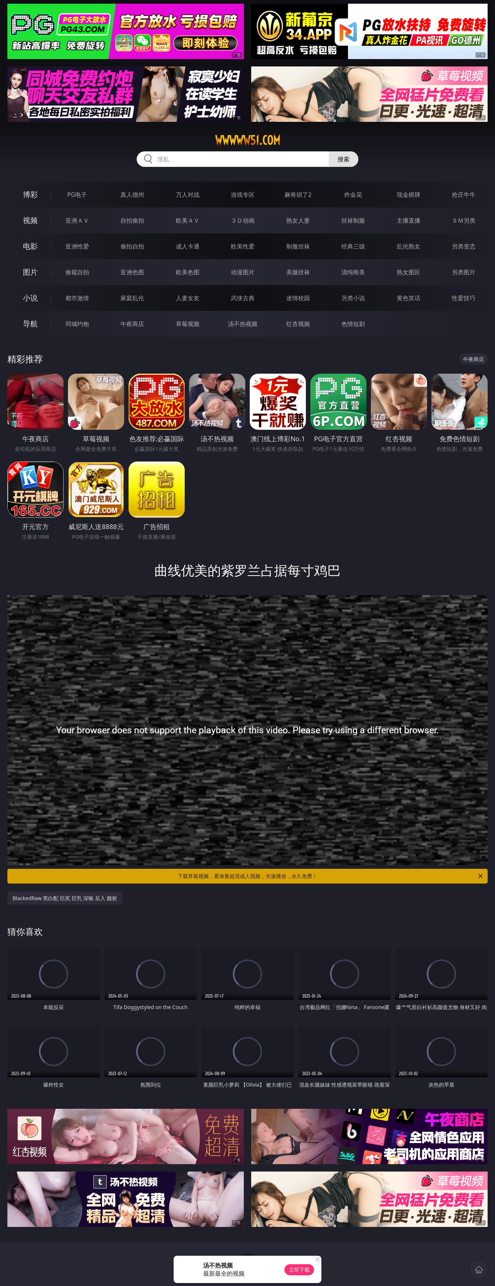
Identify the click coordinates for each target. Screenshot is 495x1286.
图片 (30, 272)
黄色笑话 (408, 298)
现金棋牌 (408, 195)
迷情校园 (298, 298)
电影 (30, 246)
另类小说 (353, 298)
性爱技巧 (463, 298)
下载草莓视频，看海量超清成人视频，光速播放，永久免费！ (331, 876)
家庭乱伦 (132, 298)
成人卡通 (187, 246)
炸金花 (353, 195)
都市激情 (77, 298)
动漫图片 (243, 272)
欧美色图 (187, 272)
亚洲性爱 (77, 246)
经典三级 (353, 246)
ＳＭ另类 (463, 220)
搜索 (343, 159)
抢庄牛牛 (463, 195)
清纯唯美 (353, 272)
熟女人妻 (298, 220)
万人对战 (187, 195)
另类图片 (463, 272)
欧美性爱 (243, 246)
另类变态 (463, 246)
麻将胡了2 (297, 195)
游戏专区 (243, 195)
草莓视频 (187, 324)
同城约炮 (77, 324)
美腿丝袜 (298, 272)
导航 (30, 324)
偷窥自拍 (77, 272)
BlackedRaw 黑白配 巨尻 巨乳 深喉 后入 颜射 (65, 898)
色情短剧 (353, 324)
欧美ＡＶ (187, 220)
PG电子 (77, 195)
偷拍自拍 (132, 246)
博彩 (30, 194)
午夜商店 (132, 324)
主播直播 (408, 220)
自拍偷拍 (132, 220)
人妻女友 (187, 298)
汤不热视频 (242, 324)
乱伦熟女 (408, 246)
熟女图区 (408, 272)
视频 (30, 220)
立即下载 (299, 1269)
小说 (30, 298)
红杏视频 (298, 324)
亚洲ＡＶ (77, 220)
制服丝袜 (298, 246)
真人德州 (132, 195)
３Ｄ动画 (243, 220)
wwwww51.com (247, 140)
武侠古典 (243, 298)
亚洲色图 (132, 272)
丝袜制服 (353, 220)
